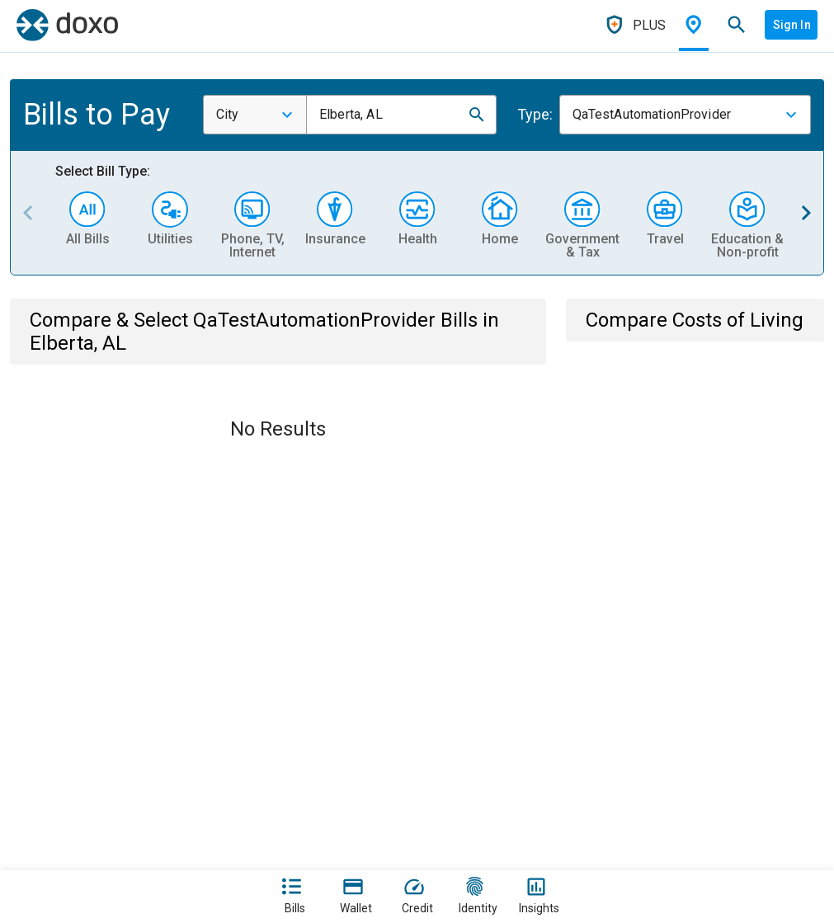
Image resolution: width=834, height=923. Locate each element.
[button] (477, 115)
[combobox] (255, 114)
